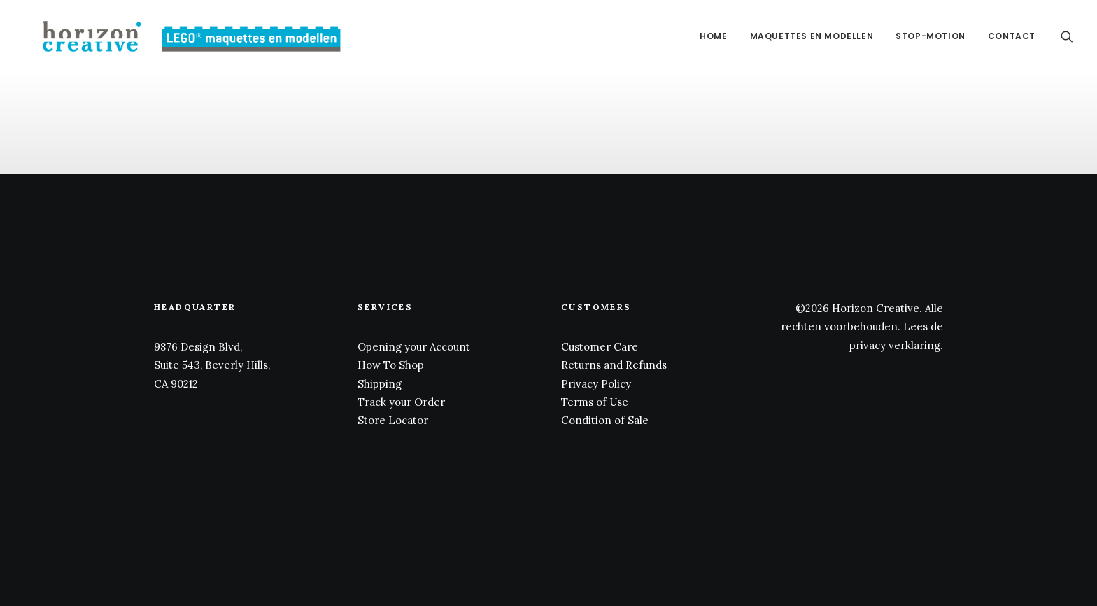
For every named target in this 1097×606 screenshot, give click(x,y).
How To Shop (391, 365)
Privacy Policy (596, 383)
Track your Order (401, 402)
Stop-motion (930, 36)
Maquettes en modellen (812, 36)
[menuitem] (713, 36)
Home (713, 36)
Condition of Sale (605, 420)
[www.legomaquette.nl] (176, 36)
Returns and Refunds (614, 365)
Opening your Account (414, 346)
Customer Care (599, 346)
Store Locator (393, 420)
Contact (1011, 36)
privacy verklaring (894, 345)
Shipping (380, 383)
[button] (1067, 36)
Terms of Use (594, 402)
